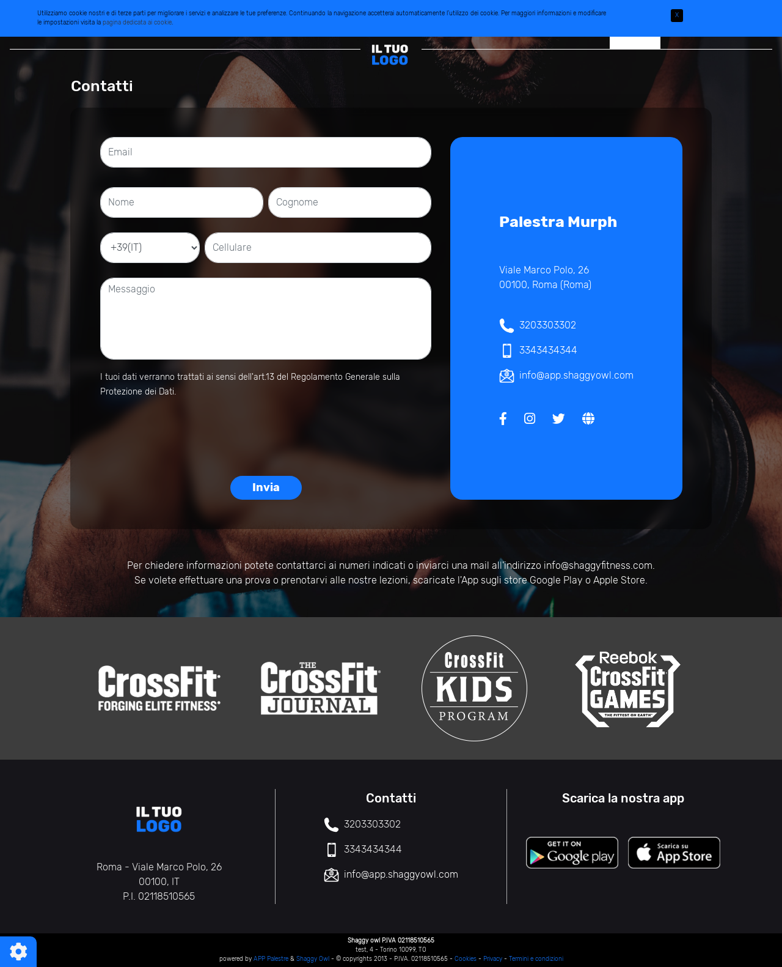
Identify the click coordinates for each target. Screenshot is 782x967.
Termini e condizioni (536, 959)
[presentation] (266, 432)
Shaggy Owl (312, 959)
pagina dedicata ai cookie (137, 22)
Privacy (492, 959)
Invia (266, 487)
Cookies (466, 959)
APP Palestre (271, 959)
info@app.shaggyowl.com (576, 375)
